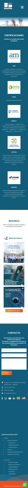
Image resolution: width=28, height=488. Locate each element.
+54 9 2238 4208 (8, 390)
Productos (7, 460)
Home (6, 438)
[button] (14, 252)
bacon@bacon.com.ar (10, 393)
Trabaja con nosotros (13, 454)
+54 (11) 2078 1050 (9, 387)
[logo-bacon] (8, 3)
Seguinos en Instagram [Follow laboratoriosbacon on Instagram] (14, 310)
